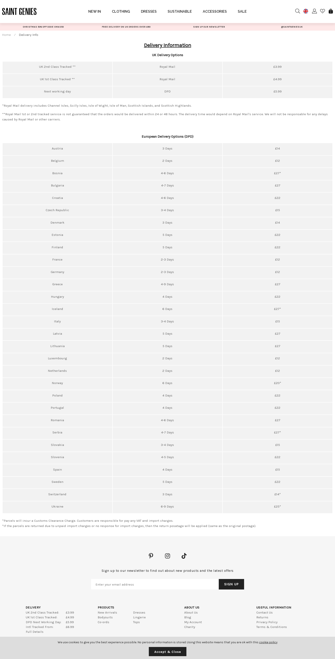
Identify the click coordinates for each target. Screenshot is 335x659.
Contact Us (264, 612)
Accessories (215, 11)
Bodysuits (105, 617)
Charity (189, 627)
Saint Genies (19, 11)
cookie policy (268, 642)
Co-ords (103, 622)
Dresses (149, 11)
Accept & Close (167, 652)
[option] (43, 27)
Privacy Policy (267, 622)
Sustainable (180, 11)
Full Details (34, 632)
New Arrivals (107, 612)
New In (94, 11)
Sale (242, 11)
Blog (187, 617)
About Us (191, 612)
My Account (193, 622)
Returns (262, 617)
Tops (136, 622)
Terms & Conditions (271, 627)
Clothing (121, 11)
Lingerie (139, 617)
